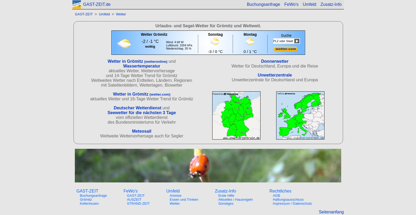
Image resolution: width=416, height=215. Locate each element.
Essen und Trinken (184, 199)
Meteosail (141, 131)
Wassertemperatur (141, 66)
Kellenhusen (89, 203)
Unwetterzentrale (275, 75)
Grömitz (86, 199)
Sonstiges (225, 203)
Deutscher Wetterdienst (137, 108)
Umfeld (309, 4)
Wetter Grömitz (154, 34)
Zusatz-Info (331, 4)
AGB (276, 196)
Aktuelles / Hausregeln (235, 199)
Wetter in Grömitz (137, 61)
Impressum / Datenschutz (292, 203)
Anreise (175, 196)
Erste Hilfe (226, 196)
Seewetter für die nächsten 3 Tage (141, 112)
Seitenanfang (331, 212)
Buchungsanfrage (263, 4)
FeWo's (291, 4)
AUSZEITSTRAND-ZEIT (138, 201)
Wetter (121, 14)
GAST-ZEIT (84, 14)
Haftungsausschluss (288, 199)
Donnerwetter (274, 61)
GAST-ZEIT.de (97, 4)
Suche (286, 35)
